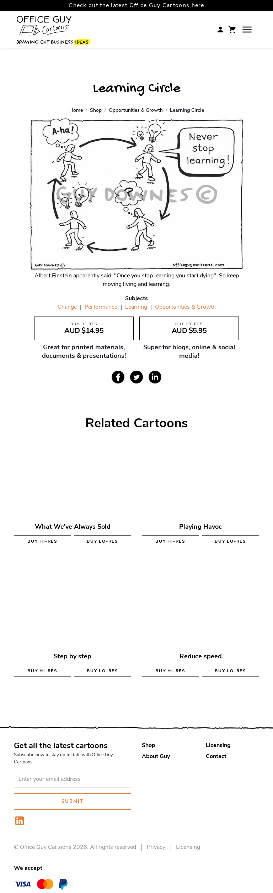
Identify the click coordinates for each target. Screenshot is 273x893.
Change (67, 307)
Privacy (156, 847)
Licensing (218, 745)
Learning (136, 307)
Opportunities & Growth (185, 307)
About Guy (156, 756)
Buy (42, 541)
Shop (148, 745)
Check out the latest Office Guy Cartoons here (136, 5)
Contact (216, 756)
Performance (101, 307)
